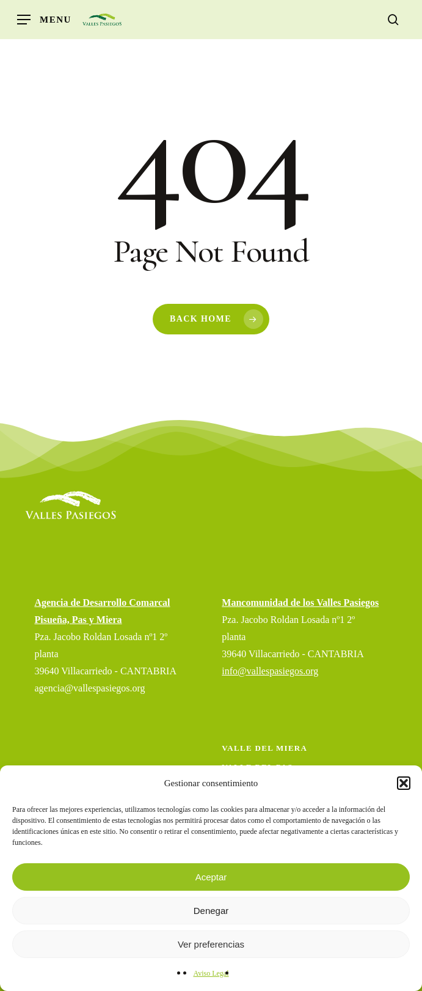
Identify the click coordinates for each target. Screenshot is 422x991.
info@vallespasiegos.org (270, 671)
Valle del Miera (264, 748)
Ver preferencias (211, 944)
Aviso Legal (210, 973)
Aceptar (211, 877)
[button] (404, 783)
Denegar (211, 910)
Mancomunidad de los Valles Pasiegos (300, 602)
